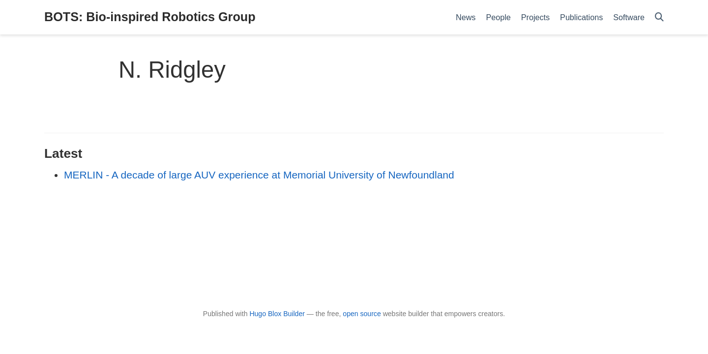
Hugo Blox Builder (277, 314)
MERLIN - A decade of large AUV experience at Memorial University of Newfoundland (259, 174)
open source (362, 314)
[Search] (659, 17)
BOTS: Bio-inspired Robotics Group (150, 17)
